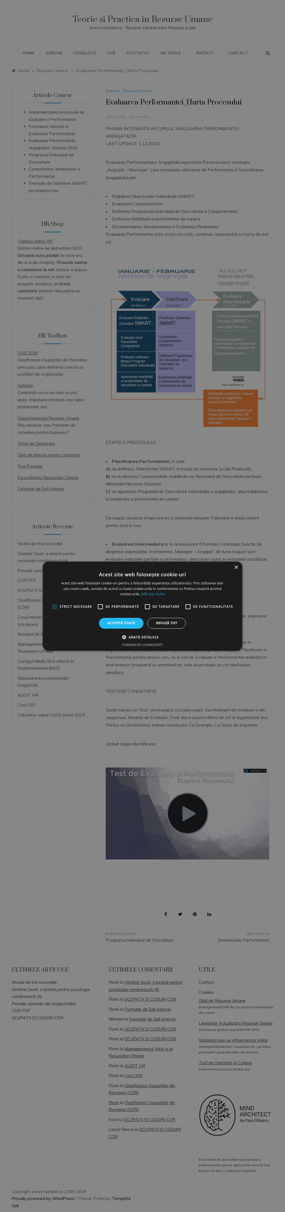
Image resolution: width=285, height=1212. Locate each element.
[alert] (142, 606)
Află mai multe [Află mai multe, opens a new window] (153, 594)
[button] (142, 637)
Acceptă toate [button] (121, 623)
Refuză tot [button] (166, 623)
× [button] (236, 567)
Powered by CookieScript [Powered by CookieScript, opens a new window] (142, 645)
